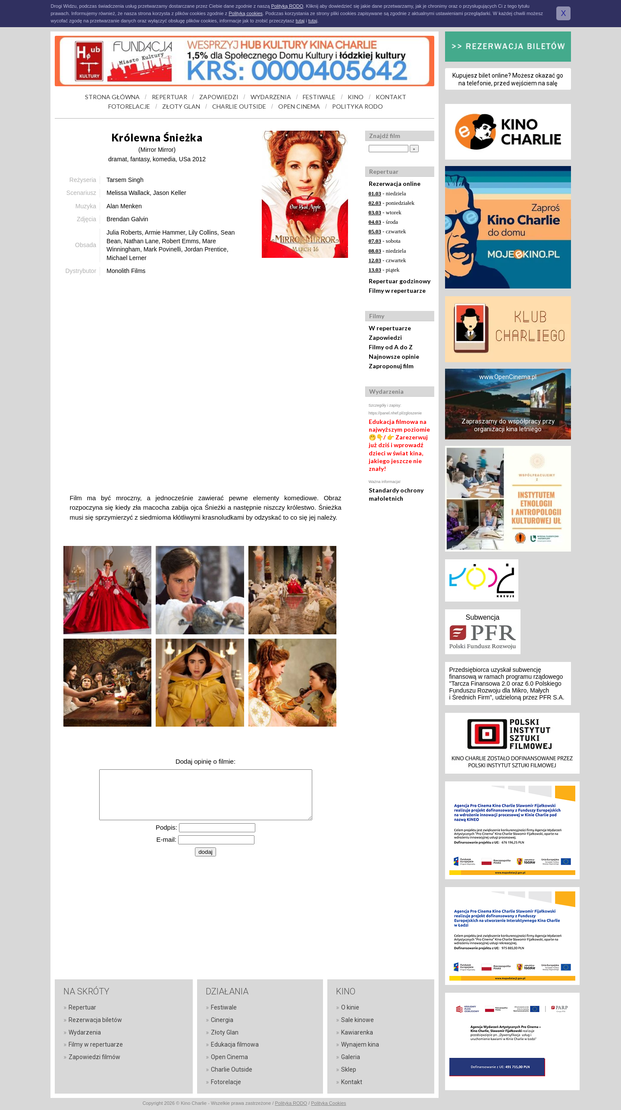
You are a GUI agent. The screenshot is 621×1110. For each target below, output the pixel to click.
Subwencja (482, 617)
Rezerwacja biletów (95, 1019)
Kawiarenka (357, 1032)
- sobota (385, 241)
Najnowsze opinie (394, 356)
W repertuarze (390, 328)
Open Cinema (229, 1057)
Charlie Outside (231, 1069)
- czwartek (387, 231)
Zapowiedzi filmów (94, 1057)
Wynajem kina (360, 1044)
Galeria (350, 1057)
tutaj (299, 20)
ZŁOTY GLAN (181, 106)
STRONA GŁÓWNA (112, 96)
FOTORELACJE (129, 106)
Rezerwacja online (394, 183)
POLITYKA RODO (357, 106)
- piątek (384, 270)
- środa (383, 222)
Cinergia (222, 1019)
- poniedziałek (392, 203)
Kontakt (351, 1082)
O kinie (350, 1007)
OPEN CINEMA (299, 106)
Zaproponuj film (391, 366)
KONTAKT (391, 96)
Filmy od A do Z (391, 347)
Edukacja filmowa (235, 1044)
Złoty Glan (224, 1032)
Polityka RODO (291, 1103)
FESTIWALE (319, 96)
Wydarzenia (85, 1032)
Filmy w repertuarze (397, 290)
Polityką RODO (287, 6)
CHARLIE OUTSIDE (239, 106)
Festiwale (224, 1007)
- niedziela (387, 193)
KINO (356, 96)
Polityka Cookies (328, 1103)
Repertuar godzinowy (399, 281)
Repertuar (82, 1007)
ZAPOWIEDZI (218, 96)
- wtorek (385, 212)
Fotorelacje (226, 1082)
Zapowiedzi (385, 337)
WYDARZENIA (271, 96)
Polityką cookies (246, 13)
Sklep (348, 1069)
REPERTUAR (169, 96)
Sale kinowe (357, 1019)
